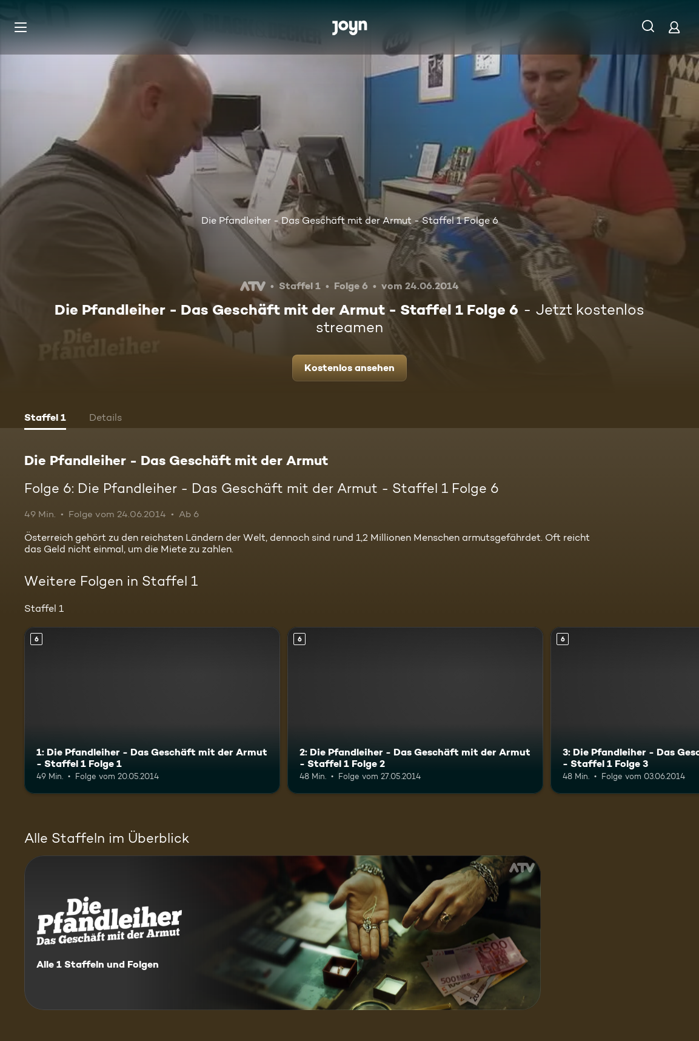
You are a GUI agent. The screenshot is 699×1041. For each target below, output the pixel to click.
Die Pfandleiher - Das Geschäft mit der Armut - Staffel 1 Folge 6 (349, 220)
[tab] (45, 419)
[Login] (674, 27)
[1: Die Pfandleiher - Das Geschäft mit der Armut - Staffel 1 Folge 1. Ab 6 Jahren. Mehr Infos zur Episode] (152, 710)
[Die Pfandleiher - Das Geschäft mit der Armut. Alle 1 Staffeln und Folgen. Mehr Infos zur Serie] (282, 932)
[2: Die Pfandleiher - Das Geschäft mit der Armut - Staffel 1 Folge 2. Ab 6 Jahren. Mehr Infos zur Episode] (415, 710)
